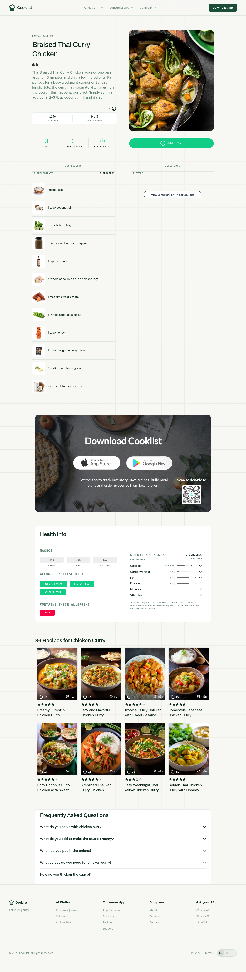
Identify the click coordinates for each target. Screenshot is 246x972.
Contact (154, 922)
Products (108, 916)
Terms (209, 953)
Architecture (63, 922)
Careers (154, 916)
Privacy (195, 953)
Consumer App (122, 7)
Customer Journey (67, 910)
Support (108, 928)
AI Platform (93, 7)
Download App (223, 7)
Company (148, 7)
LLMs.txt (181, 953)
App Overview (111, 910)
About (153, 910)
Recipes (107, 922)
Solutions (62, 916)
